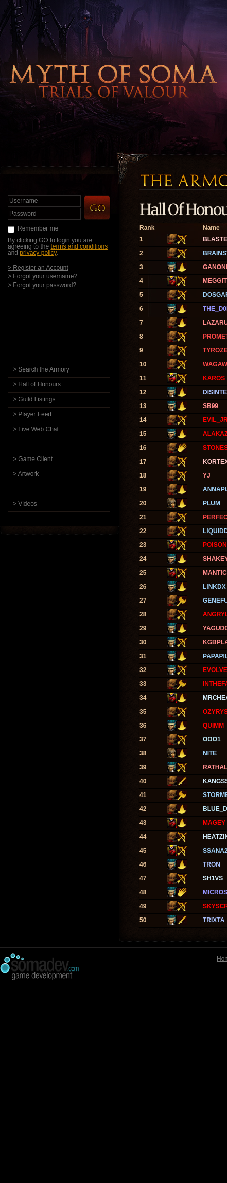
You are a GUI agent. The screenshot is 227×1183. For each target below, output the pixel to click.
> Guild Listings (34, 399)
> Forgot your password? (42, 284)
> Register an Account (38, 267)
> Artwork (26, 474)
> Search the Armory (41, 369)
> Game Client (33, 459)
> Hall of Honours (37, 384)
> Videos (25, 503)
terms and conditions (79, 246)
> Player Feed (32, 414)
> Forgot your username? (42, 276)
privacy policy (38, 252)
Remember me (38, 228)
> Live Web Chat (36, 429)
